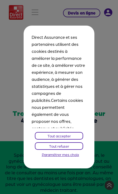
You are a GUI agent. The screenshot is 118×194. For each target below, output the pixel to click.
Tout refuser (59, 146)
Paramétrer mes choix (60, 154)
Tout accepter (59, 136)
